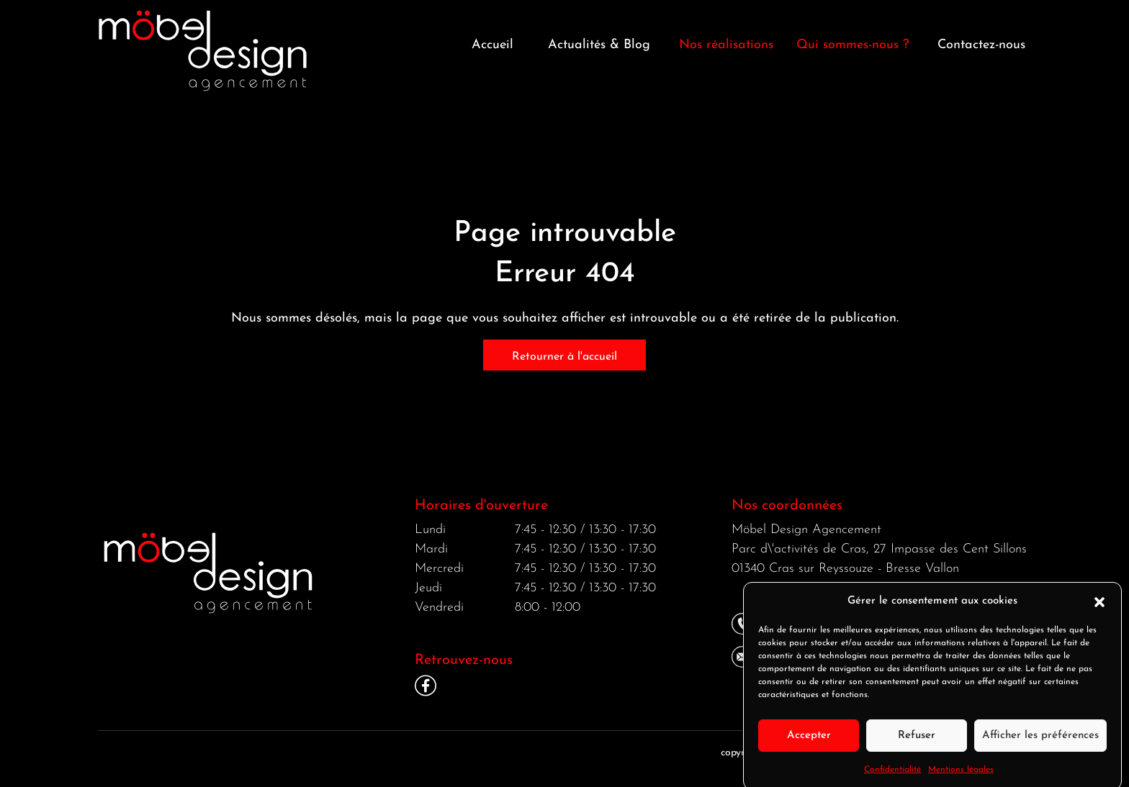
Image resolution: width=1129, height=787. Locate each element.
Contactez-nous (981, 45)
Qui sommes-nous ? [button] (852, 45)
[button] (1099, 610)
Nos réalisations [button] (726, 45)
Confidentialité (892, 778)
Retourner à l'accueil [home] (564, 357)
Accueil (492, 45)
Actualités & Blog (599, 45)
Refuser (916, 743)
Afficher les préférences (1040, 743)
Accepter (809, 743)
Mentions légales (961, 778)
